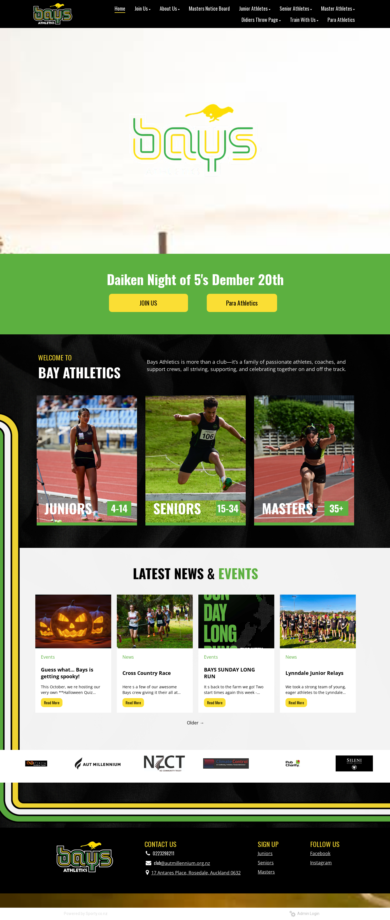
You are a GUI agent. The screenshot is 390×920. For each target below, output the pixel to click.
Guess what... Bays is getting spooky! (67, 673)
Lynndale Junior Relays (314, 673)
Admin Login (304, 913)
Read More (51, 702)
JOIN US (148, 302)
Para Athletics (242, 302)
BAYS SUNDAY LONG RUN (229, 673)
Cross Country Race (146, 673)
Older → (195, 723)
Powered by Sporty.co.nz (86, 913)
